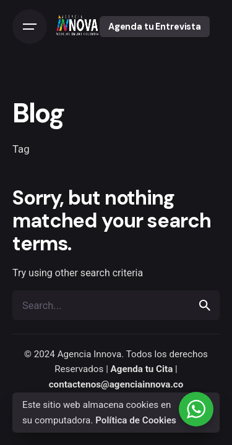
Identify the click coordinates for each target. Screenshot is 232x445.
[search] (205, 305)
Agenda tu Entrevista (154, 26)
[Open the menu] (29, 26)
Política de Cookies (135, 420)
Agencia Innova (90, 354)
